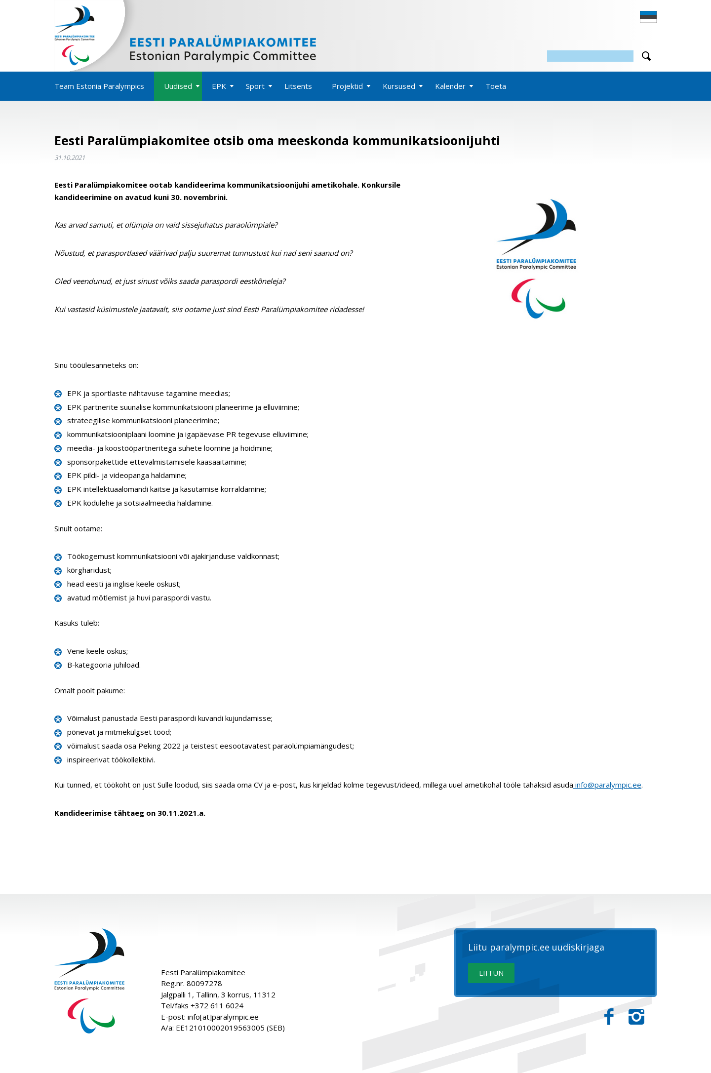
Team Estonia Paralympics (99, 86)
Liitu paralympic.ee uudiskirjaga (536, 947)
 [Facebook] (609, 1017)
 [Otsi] (646, 56)
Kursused (399, 86)
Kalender (450, 86)
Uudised (178, 86)
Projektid (347, 86)
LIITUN (491, 973)
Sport (255, 86)
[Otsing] (590, 56)
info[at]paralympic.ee (223, 1017)
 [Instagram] (636, 1017)
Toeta (495, 86)
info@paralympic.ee (607, 785)
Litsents (298, 86)
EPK (219, 86)
